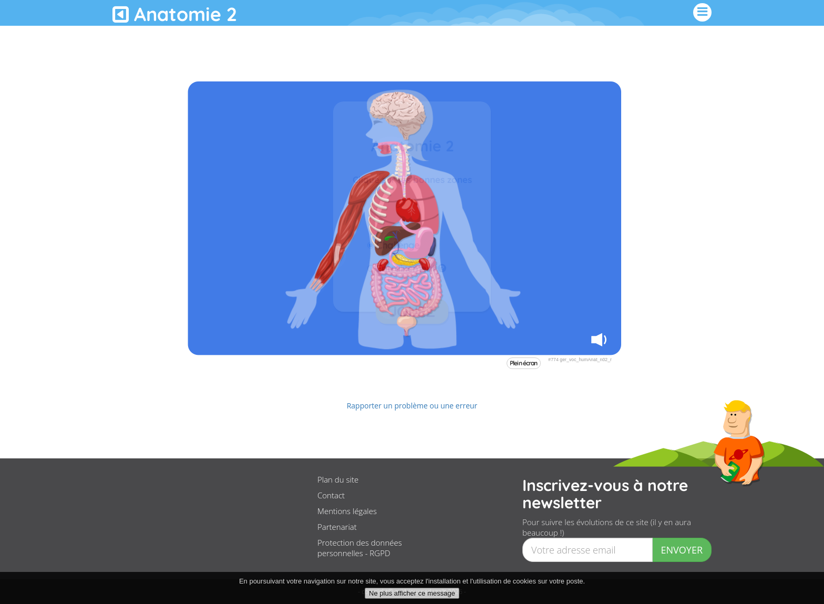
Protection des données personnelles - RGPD (359, 547)
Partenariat (337, 526)
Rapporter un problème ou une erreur (412, 406)
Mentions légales (347, 511)
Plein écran (524, 363)
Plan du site (337, 479)
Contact (331, 495)
